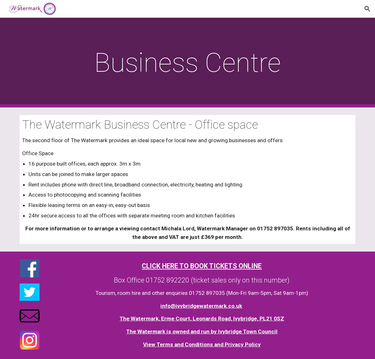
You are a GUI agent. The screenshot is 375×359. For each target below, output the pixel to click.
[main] (187, 63)
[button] (367, 8)
